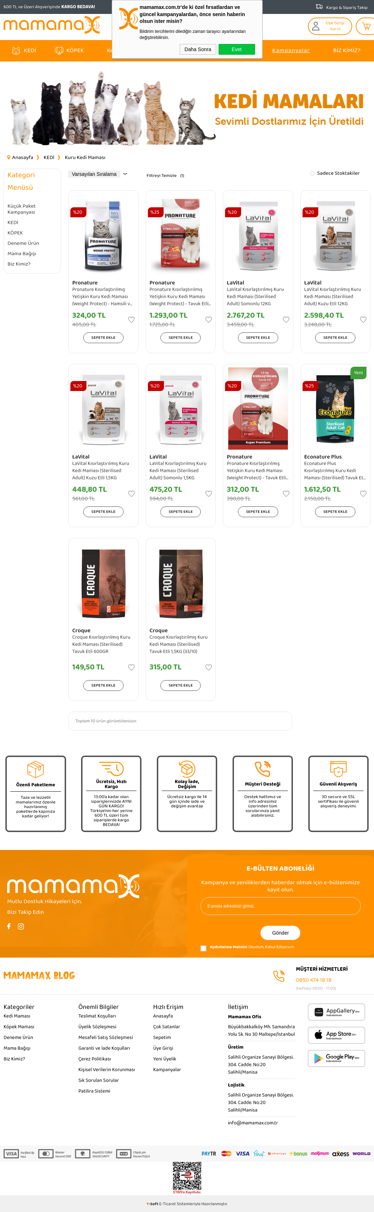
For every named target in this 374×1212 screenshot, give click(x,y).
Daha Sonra (198, 49)
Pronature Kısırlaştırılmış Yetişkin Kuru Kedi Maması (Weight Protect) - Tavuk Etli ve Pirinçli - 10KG (179, 296)
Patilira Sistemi (94, 1091)
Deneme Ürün (23, 244)
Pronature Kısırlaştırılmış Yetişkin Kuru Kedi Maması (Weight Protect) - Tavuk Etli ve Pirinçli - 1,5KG (256, 470)
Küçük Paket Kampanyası (22, 209)
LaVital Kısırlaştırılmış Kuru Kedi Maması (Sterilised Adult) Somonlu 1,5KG (178, 470)
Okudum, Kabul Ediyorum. (247, 948)
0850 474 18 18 (313, 980)
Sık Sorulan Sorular (98, 1080)
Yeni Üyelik (164, 1059)
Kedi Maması (17, 1016)
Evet (236, 49)
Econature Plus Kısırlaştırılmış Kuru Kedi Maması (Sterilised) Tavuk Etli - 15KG (335, 470)
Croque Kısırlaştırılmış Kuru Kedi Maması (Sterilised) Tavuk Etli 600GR (101, 644)
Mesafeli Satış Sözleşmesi (105, 1038)
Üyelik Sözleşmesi (97, 1027)
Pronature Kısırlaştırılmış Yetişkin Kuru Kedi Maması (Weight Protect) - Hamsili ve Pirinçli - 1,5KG (102, 296)
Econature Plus (323, 457)
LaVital (235, 283)
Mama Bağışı (22, 254)
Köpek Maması (19, 1027)
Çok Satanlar (166, 1027)
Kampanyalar (291, 50)
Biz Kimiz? (346, 50)
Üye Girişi (163, 1048)
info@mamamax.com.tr (253, 1123)
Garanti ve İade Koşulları (104, 1048)
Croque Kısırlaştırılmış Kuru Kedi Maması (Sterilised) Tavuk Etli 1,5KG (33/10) (179, 644)
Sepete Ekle (103, 337)
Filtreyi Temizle (161, 175)
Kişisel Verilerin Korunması (106, 1070)
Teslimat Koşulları (97, 1016)
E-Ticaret (167, 1204)
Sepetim (162, 1038)
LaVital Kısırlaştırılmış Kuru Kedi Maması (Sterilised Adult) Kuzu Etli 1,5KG (100, 470)
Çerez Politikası (94, 1059)
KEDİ (30, 50)
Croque (81, 631)
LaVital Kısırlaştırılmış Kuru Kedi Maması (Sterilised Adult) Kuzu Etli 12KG (332, 296)
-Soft (152, 1204)
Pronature (85, 283)
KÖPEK (75, 50)
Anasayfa (163, 1016)
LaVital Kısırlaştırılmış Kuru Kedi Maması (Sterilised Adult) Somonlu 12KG (255, 296)
